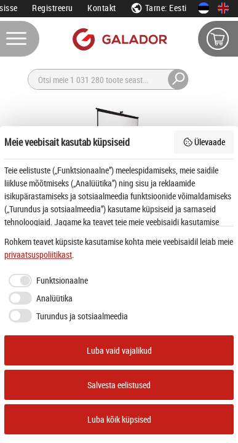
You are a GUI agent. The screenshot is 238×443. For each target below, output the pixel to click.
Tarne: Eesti (158, 8)
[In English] (223, 8)
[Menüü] (19, 39)
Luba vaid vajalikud (119, 350)
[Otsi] (115, 79)
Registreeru (52, 8)
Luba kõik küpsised (119, 419)
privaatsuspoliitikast (38, 254)
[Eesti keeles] (203, 8)
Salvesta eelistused (119, 385)
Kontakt (101, 8)
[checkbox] (46, 280)
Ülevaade (204, 142)
